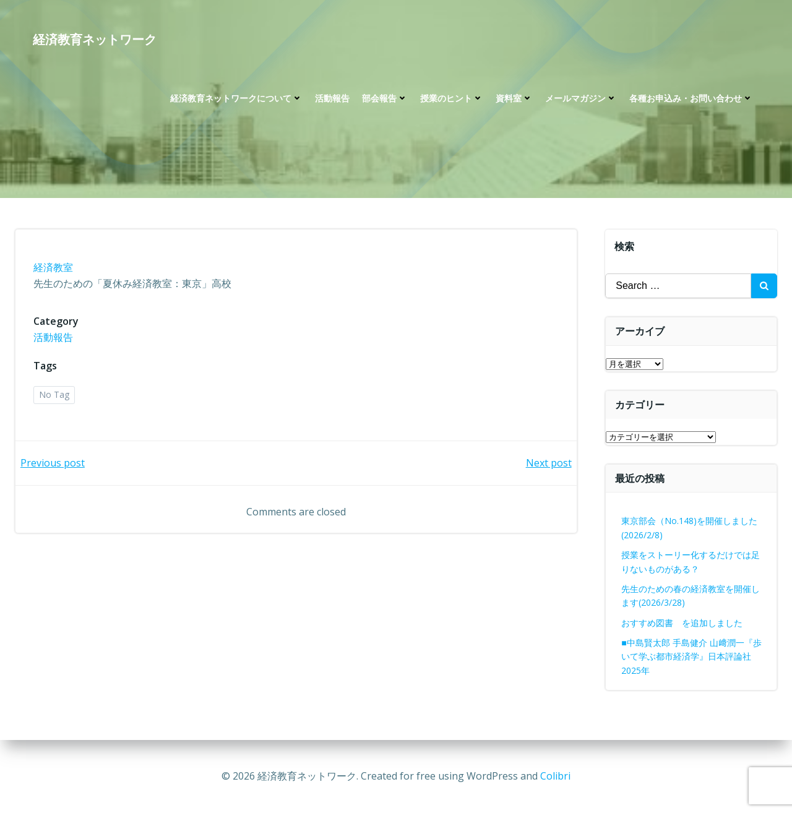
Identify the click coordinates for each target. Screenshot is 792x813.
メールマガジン (580, 99)
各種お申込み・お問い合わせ (690, 99)
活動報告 (331, 99)
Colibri (555, 776)
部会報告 (384, 99)
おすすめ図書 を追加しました (682, 623)
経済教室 (54, 268)
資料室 (513, 99)
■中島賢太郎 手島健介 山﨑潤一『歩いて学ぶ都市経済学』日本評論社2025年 (692, 656)
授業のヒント (451, 99)
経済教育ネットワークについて (236, 99)
